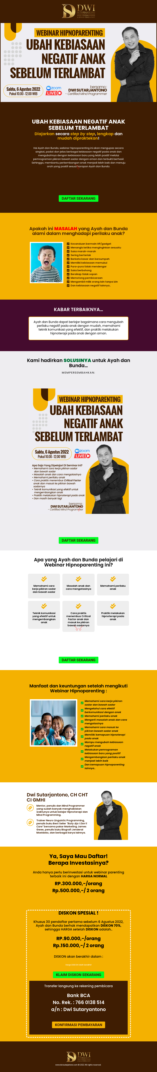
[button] (78, 198)
